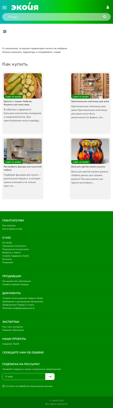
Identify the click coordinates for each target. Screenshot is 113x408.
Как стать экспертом (12, 326)
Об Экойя (7, 242)
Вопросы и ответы (11, 252)
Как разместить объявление (16, 281)
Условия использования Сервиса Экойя (22, 298)
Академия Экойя (10, 343)
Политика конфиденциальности (18, 308)
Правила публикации (13, 330)
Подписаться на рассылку (15, 249)
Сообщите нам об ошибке (23, 352)
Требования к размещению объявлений (22, 301)
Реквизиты (7, 262)
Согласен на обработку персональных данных (29, 386)
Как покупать (9, 225)
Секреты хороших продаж (15, 284)
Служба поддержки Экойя (15, 255)
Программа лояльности (14, 245)
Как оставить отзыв (12, 228)
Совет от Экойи (13, 97)
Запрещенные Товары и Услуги (18, 304)
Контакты (7, 259)
